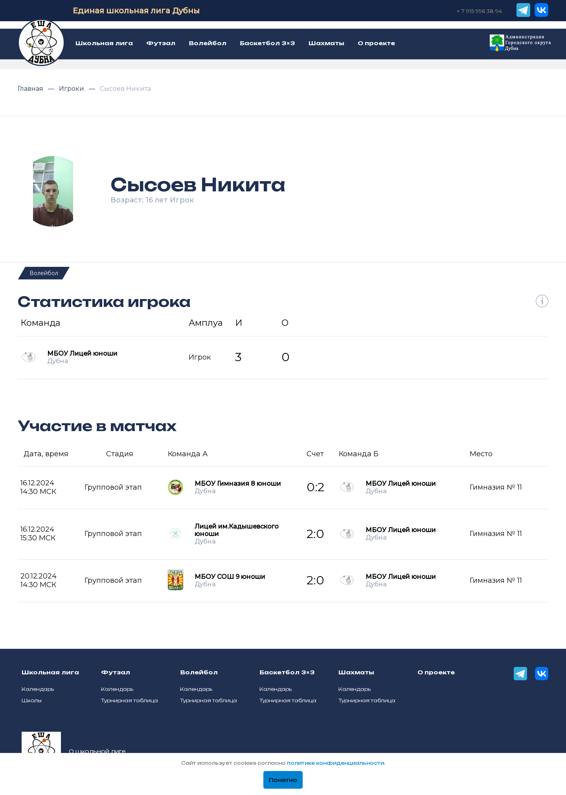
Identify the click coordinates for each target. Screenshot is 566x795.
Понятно (283, 780)
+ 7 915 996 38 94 (479, 11)
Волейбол (43, 273)
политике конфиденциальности (335, 763)
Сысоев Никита (125, 88)
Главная (31, 88)
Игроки (72, 88)
